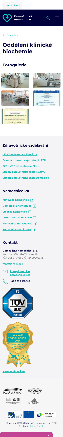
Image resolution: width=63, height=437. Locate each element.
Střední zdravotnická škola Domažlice (26, 177)
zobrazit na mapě (13, 263)
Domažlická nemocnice (17, 205)
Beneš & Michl (37, 426)
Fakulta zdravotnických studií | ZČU (24, 160)
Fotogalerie (12, 35)
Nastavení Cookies (14, 371)
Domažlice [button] (12, 5)
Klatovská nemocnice (16, 199)
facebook (32, 200)
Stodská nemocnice (15, 211)
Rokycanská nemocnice (17, 217)
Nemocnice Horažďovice (17, 223)
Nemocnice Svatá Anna (17, 229)
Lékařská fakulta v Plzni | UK (20, 154)
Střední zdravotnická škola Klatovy (24, 171)
